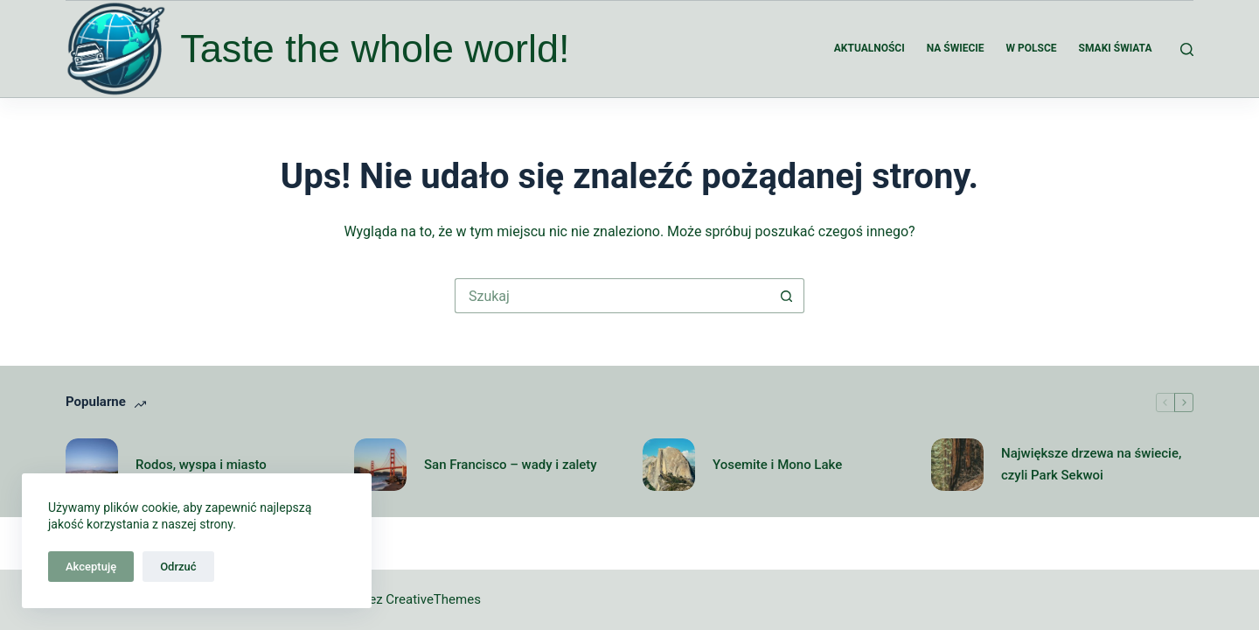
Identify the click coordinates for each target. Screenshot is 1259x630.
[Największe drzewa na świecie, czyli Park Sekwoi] (957, 464)
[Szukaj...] (612, 295)
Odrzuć (178, 566)
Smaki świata (1115, 48)
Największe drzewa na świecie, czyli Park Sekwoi (1091, 464)
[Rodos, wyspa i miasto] (92, 464)
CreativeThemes (433, 599)
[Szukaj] (1186, 49)
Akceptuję (91, 566)
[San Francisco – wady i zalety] (380, 464)
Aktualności (869, 48)
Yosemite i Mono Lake (777, 464)
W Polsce (1031, 48)
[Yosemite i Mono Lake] (669, 464)
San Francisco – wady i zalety (510, 464)
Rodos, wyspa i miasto (201, 464)
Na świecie (955, 48)
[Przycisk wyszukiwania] (786, 295)
